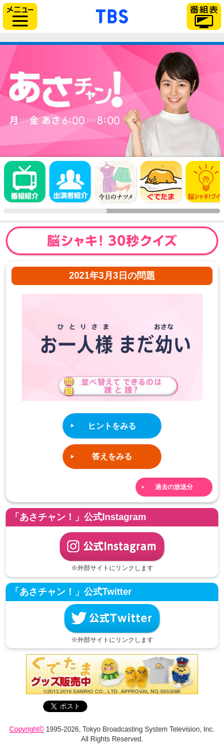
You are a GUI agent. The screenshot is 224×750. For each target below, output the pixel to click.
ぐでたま (160, 181)
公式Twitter (112, 618)
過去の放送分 (174, 486)
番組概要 (24, 181)
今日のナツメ (115, 181)
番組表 (204, 16)
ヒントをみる (112, 425)
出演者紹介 (70, 181)
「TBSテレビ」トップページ (112, 15)
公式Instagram (112, 546)
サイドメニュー (20, 16)
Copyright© (26, 729)
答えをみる (112, 456)
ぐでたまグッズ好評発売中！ (112, 674)
